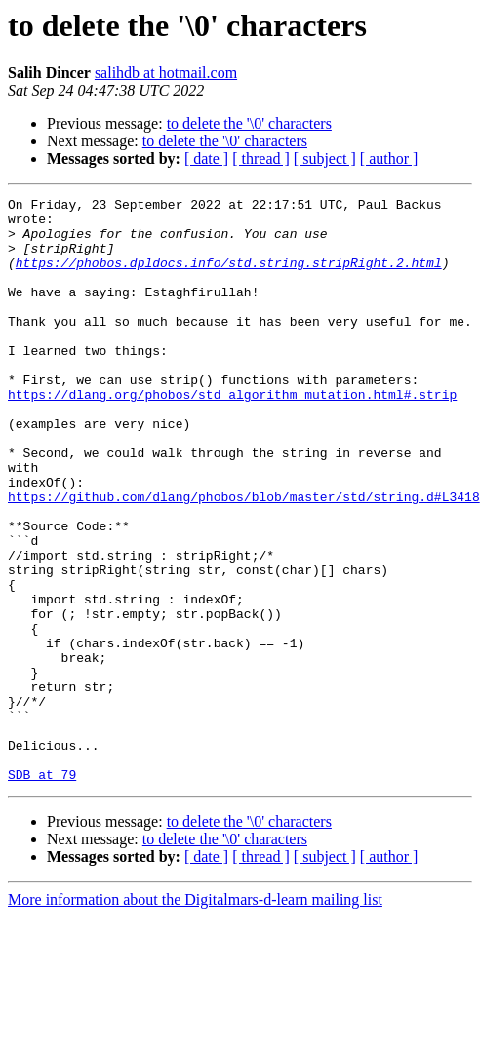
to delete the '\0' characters (249, 123)
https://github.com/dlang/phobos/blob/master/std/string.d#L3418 (244, 557)
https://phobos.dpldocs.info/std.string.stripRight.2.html (229, 277)
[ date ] (206, 158)
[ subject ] (325, 158)
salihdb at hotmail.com (166, 72)
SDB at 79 (42, 891)
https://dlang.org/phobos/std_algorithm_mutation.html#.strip (232, 435)
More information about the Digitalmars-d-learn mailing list (195, 1016)
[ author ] (389, 158)
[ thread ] (261, 158)
